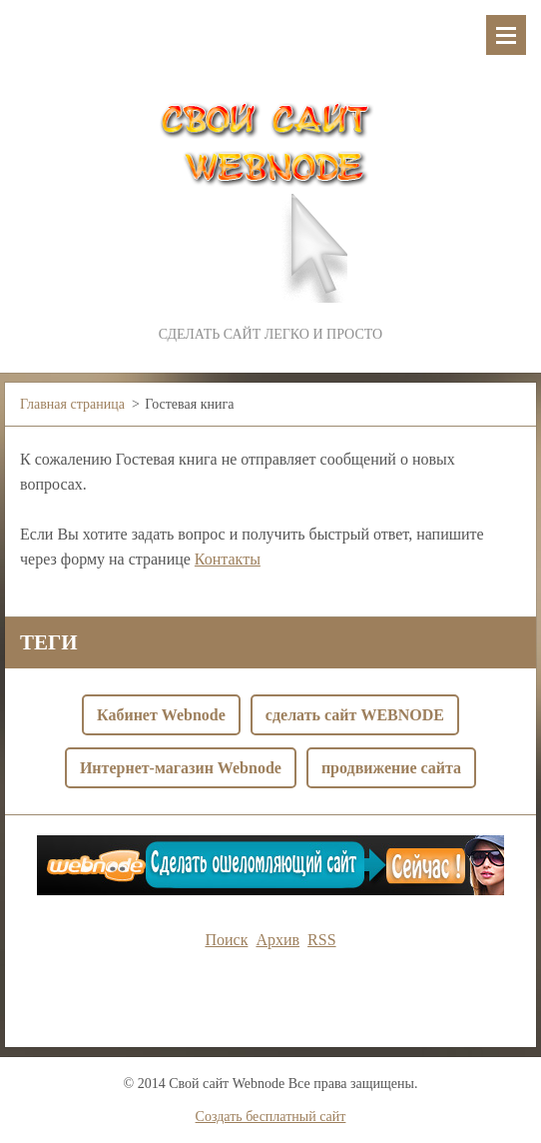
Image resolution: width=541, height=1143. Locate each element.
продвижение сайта (391, 767)
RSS (321, 939)
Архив (277, 939)
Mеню (506, 35)
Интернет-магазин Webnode (180, 767)
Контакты (228, 559)
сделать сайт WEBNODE (355, 714)
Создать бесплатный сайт (271, 1116)
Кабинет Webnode (161, 714)
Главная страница (72, 404)
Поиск (226, 939)
